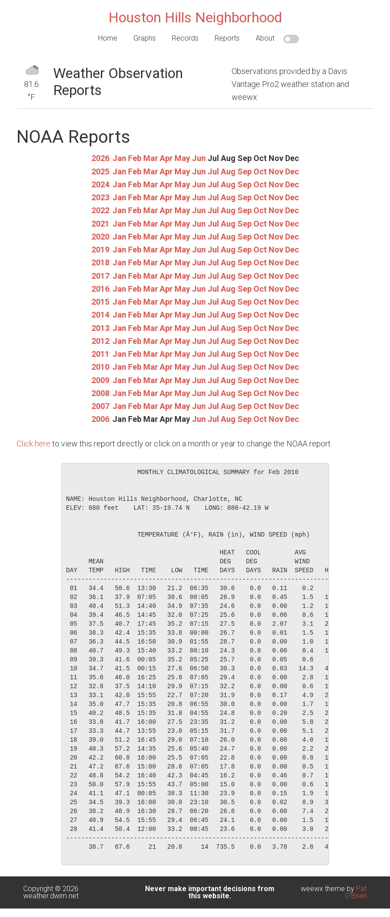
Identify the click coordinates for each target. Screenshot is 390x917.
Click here (33, 443)
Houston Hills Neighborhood (195, 17)
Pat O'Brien (356, 892)
